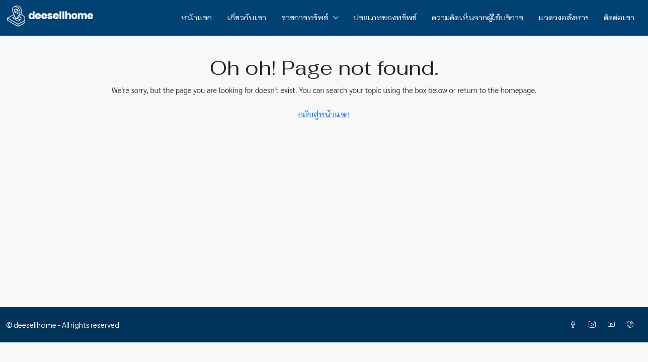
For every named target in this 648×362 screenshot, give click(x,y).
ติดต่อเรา (619, 17)
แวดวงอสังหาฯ (563, 17)
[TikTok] (632, 324)
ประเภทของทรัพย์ (385, 17)
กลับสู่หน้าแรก (324, 114)
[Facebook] (575, 324)
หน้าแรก (196, 17)
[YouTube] (613, 324)
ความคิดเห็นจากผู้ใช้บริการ (477, 17)
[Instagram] (594, 324)
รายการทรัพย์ (304, 17)
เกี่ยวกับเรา (246, 17)
